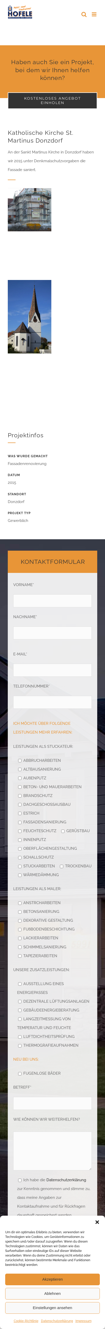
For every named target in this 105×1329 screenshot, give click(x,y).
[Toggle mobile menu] (94, 14)
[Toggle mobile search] (84, 14)
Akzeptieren (52, 1279)
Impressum (83, 1321)
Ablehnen (52, 1293)
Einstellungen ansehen (52, 1307)
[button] (97, 1222)
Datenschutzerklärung (57, 1321)
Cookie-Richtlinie (26, 1321)
